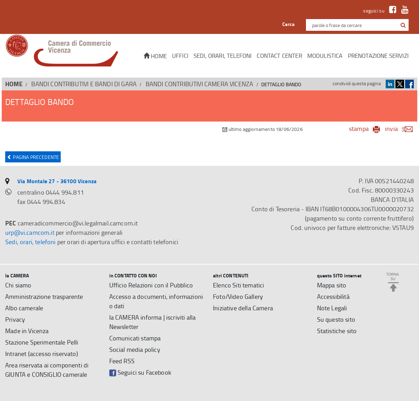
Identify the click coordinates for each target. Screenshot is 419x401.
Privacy (15, 319)
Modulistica (325, 56)
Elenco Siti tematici (238, 285)
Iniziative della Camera (243, 308)
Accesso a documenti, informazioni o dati (156, 301)
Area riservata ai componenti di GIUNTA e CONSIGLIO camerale (46, 369)
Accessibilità (333, 296)
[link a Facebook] (391, 10)
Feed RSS (122, 361)
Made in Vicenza (27, 331)
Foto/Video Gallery (238, 296)
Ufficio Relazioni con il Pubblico (151, 285)
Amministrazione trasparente (44, 296)
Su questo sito (336, 319)
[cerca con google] (402, 25)
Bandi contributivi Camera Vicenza (200, 84)
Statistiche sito (337, 331)
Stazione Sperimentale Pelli (41, 342)
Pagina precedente (33, 157)
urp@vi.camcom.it (29, 232)
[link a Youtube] (403, 10)
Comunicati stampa (135, 338)
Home (155, 56)
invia (401, 128)
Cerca (288, 24)
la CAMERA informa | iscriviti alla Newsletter (152, 322)
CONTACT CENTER (279, 56)
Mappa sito (332, 285)
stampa (359, 128)
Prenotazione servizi (378, 56)
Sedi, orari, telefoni (223, 56)
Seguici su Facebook (140, 372)
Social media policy (134, 349)
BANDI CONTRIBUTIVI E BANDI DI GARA (84, 84)
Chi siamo (18, 285)
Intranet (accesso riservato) (41, 353)
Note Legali (332, 308)
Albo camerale (24, 308)
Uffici (180, 56)
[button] (403, 25)
